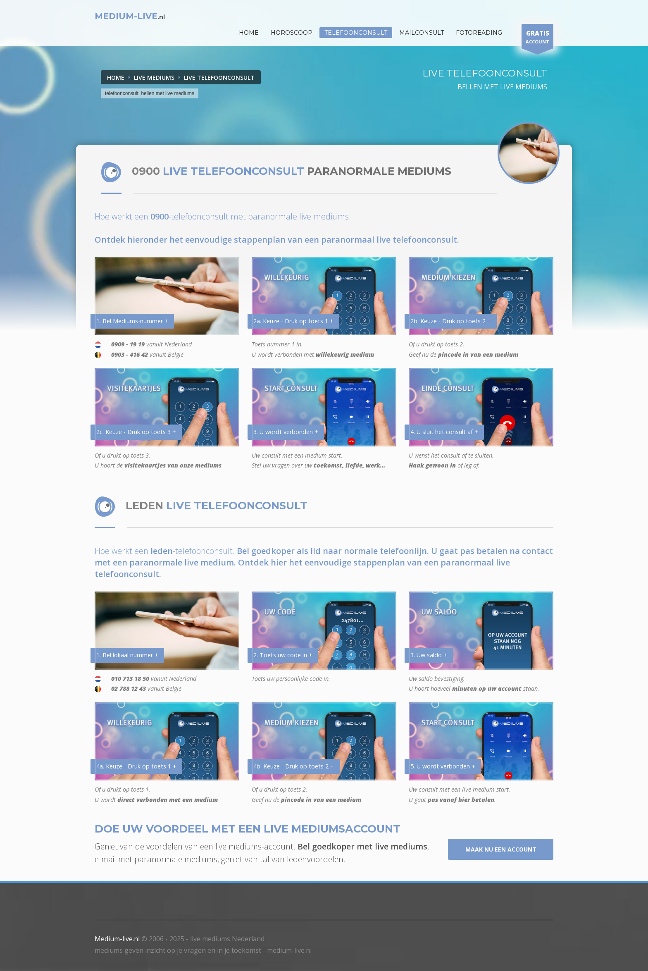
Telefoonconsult (355, 32)
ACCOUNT (537, 38)
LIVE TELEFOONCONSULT (219, 77)
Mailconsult (421, 32)
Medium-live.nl (117, 938)
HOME (249, 32)
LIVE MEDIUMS (154, 77)
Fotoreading (479, 32)
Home (115, 77)
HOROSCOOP (291, 32)
